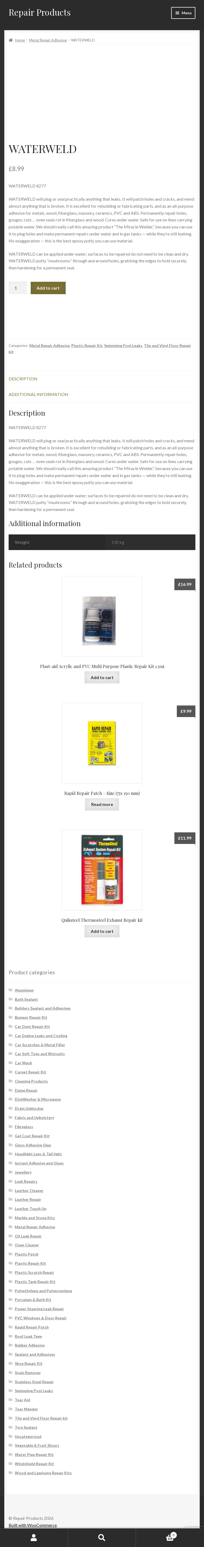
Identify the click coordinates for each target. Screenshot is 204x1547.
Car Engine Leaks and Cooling (41, 1035)
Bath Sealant (26, 999)
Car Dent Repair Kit (32, 1026)
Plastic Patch (26, 1254)
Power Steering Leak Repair (39, 1308)
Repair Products (40, 12)
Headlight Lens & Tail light (38, 1154)
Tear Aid (22, 1399)
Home (20, 40)
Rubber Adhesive (30, 1345)
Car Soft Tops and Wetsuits (40, 1053)
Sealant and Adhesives (35, 1354)
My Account (34, 1538)
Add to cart (48, 287)
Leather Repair (28, 1199)
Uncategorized (28, 1436)
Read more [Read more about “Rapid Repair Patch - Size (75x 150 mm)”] (102, 804)
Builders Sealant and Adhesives (43, 1008)
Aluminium (24, 990)
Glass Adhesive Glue (33, 1145)
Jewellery (23, 1172)
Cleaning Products (31, 1081)
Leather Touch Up (30, 1208)
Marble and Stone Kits (35, 1217)
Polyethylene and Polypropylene (43, 1290)
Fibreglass (24, 1126)
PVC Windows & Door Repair (41, 1318)
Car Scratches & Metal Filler (40, 1044)
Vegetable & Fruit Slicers (37, 1445)
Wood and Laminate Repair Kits (43, 1472)
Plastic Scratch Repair (34, 1272)
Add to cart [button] (102, 677)
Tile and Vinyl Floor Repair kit (41, 1418)
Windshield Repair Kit (34, 1463)
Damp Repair (26, 1090)
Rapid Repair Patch (32, 1327)
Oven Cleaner (27, 1245)
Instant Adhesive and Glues (39, 1163)
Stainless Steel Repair (34, 1381)
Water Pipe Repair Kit (34, 1454)
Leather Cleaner (29, 1190)
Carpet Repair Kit (30, 1072)
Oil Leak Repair (28, 1236)
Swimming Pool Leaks (123, 345)
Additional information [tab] (38, 394)
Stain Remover (28, 1372)
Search (102, 1538)
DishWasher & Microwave (38, 1099)
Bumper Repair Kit (31, 1017)
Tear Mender (26, 1409)
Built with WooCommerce (33, 1525)
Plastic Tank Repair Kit (35, 1281)
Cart (156, 1534)
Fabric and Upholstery (34, 1117)
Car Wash (23, 1063)
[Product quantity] (18, 288)
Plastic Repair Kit (87, 345)
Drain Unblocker (29, 1108)
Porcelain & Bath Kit (33, 1299)
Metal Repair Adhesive (48, 40)
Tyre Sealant (26, 1427)
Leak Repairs (26, 1181)
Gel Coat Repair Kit (32, 1136)
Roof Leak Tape (28, 1336)
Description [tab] (23, 378)
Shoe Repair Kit (29, 1363)
